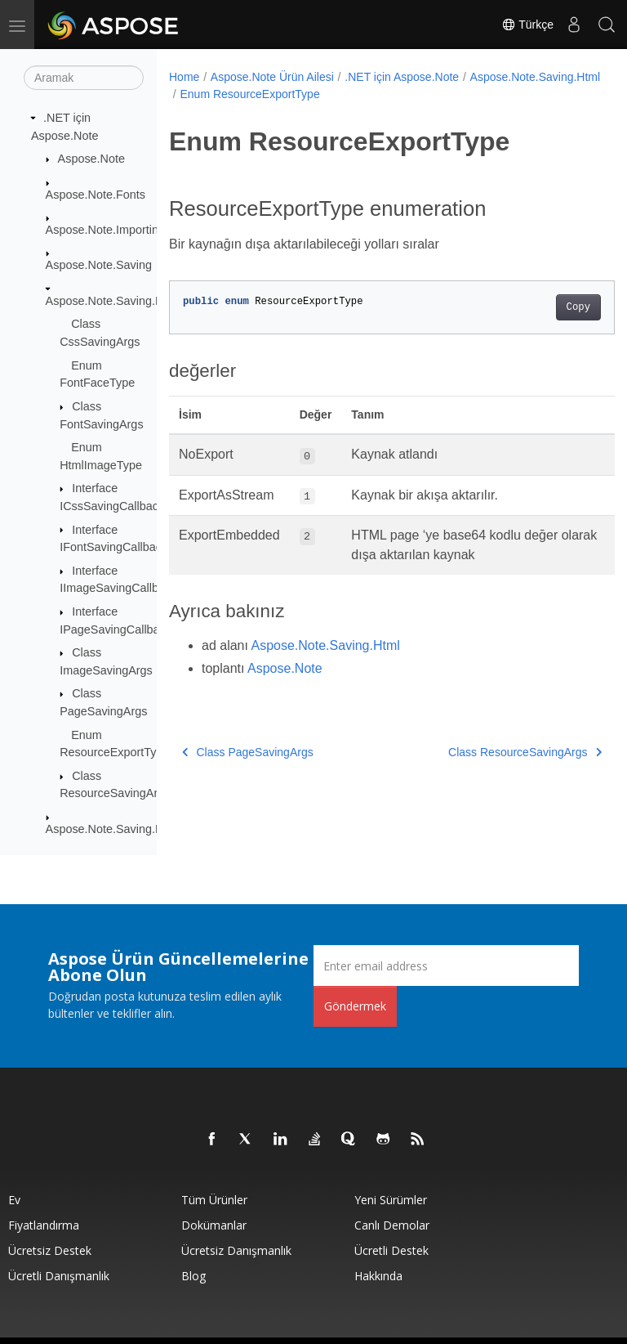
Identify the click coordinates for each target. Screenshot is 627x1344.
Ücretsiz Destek (49, 1250)
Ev (14, 1199)
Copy (546, 307)
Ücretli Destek (391, 1250)
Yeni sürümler (390, 1199)
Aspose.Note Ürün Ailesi (272, 76)
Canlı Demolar (391, 1225)
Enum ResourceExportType (391, 94)
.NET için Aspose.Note (402, 76)
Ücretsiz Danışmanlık (236, 1250)
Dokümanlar (214, 1225)
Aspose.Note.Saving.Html (113, 300)
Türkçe (527, 24)
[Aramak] (84, 77)
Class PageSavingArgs (248, 752)
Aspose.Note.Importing (105, 229)
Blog (193, 1276)
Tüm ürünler (214, 1199)
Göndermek (355, 1006)
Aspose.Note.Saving (99, 264)
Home (184, 76)
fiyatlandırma (43, 1225)
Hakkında (378, 1276)
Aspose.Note (91, 158)
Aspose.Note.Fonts (95, 193)
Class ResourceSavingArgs (493, 752)
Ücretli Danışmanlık (58, 1276)
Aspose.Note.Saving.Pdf (109, 829)
